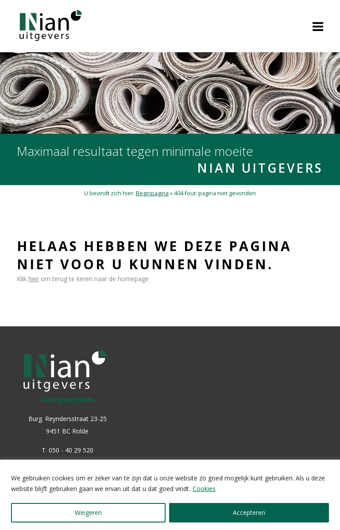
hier (33, 279)
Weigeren (88, 512)
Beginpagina (152, 193)
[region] (170, 495)
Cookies (204, 488)
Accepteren (249, 512)
